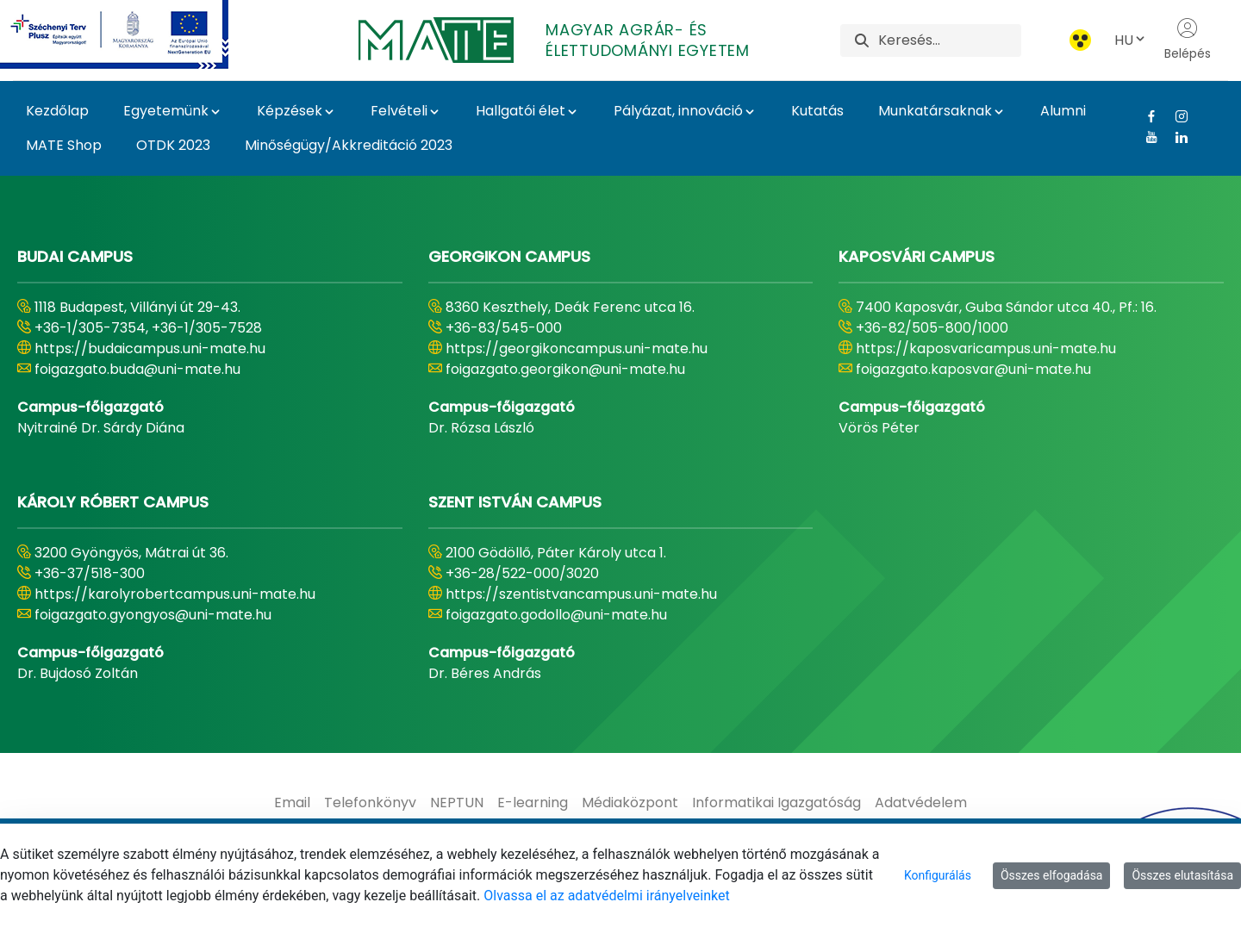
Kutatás (817, 111)
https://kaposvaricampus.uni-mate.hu (986, 348)
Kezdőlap (57, 111)
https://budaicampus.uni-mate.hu (149, 348)
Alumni (1063, 111)
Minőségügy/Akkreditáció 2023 (348, 145)
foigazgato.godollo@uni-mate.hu (556, 615)
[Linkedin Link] (1175, 137)
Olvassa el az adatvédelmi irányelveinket (606, 895)
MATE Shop (64, 145)
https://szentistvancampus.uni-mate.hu (581, 594)
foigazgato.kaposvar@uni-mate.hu (973, 369)
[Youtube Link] (1145, 137)
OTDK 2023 (173, 145)
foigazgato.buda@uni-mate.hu (137, 369)
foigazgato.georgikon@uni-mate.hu (565, 369)
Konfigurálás (937, 875)
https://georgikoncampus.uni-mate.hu (577, 348)
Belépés (1187, 39)
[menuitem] (292, 803)
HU (1130, 40)
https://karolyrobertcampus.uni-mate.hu (174, 594)
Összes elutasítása (1182, 875)
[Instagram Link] (1175, 116)
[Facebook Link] (1145, 116)
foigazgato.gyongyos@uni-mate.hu (152, 615)
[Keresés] (949, 40)
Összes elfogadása (1052, 875)
